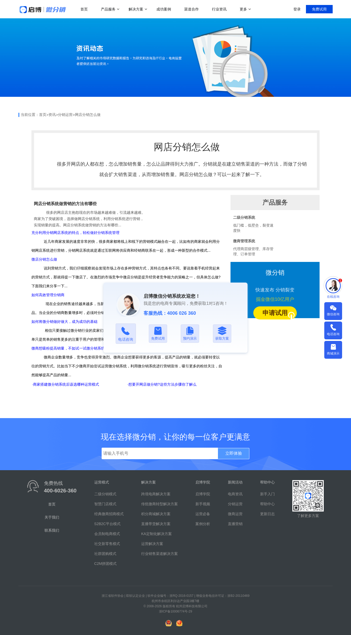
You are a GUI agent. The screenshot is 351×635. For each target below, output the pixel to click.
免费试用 (319, 9)
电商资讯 (235, 494)
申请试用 (279, 314)
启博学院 (202, 494)
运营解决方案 (152, 544)
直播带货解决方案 (156, 524)
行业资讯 (219, 9)
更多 (243, 9)
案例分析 (202, 524)
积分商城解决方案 (156, 514)
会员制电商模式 (107, 534)
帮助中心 (267, 504)
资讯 (52, 115)
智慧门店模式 (105, 504)
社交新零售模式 (107, 544)
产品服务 (108, 9)
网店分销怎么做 (88, 115)
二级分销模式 (105, 494)
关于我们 (52, 517)
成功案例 (163, 9)
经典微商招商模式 (109, 514)
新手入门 (267, 494)
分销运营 (65, 115)
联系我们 (52, 530)
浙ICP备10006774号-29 (175, 611)
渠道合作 (191, 9)
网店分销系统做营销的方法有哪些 (65, 203)
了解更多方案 (308, 516)
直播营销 (235, 524)
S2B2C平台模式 (107, 524)
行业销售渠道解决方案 (159, 554)
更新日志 (267, 514)
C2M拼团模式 (105, 563)
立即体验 (233, 453)
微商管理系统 (244, 241)
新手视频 (202, 504)
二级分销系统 (244, 217)
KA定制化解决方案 (156, 534)
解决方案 (136, 9)
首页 (84, 9)
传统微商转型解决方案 (159, 504)
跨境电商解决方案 (156, 494)
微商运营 (235, 514)
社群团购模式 (105, 554)
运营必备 (202, 514)
